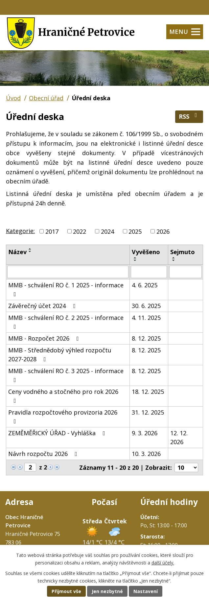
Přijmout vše (66, 591)
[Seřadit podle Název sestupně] (30, 251)
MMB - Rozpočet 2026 (44, 338)
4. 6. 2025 (144, 285)
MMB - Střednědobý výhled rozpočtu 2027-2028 (59, 354)
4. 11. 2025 (146, 318)
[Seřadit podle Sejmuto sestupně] (173, 260)
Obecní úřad (46, 98)
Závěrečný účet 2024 (43, 306)
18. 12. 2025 (148, 391)
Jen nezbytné (107, 591)
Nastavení (145, 591)
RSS (189, 116)
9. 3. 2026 (144, 433)
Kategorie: (20, 231)
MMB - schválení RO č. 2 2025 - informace (66, 322)
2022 (79, 231)
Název (17, 252)
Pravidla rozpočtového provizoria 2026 (62, 416)
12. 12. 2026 (179, 437)
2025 (135, 231)
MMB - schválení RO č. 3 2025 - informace (66, 375)
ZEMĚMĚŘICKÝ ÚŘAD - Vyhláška (58, 433)
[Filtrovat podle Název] (67, 272)
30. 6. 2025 (146, 306)
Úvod (13, 98)
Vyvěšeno (146, 252)
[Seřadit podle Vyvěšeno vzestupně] (135, 257)
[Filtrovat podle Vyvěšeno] (149, 272)
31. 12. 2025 (148, 412)
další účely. (162, 563)
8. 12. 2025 (146, 338)
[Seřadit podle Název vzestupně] (30, 249)
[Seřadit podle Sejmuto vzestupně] (173, 257)
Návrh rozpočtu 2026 (44, 454)
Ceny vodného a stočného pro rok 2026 (63, 396)
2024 (107, 231)
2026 (163, 231)
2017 (51, 231)
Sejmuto (182, 252)
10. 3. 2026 (146, 454)
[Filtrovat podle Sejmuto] (185, 272)
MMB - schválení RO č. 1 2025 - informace (66, 289)
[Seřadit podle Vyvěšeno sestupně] (135, 260)
